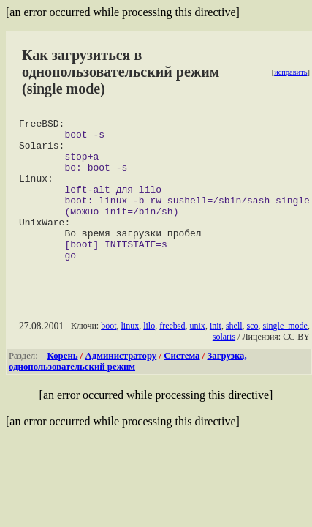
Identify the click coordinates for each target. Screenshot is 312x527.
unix (197, 354)
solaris (224, 365)
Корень (62, 384)
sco (252, 354)
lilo (149, 354)
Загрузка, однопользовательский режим (128, 389)
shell (234, 354)
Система (181, 384)
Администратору (121, 384)
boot (108, 354)
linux (130, 354)
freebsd (172, 354)
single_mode (284, 354)
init (215, 354)
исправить (290, 72)
